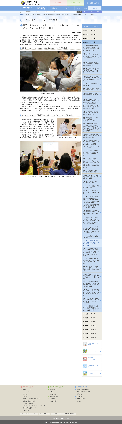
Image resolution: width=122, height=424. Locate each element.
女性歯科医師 (53, 401)
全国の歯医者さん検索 (29, 401)
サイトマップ (25, 413)
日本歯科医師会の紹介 (83, 389)
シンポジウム (26, 391)
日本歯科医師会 (82, 387)
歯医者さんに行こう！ (29, 389)
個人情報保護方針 (69, 413)
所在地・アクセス (82, 398)
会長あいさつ (31, 12)
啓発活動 (25, 394)
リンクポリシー (56, 413)
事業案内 (79, 394)
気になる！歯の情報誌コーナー (31, 398)
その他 (78, 401)
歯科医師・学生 (54, 396)
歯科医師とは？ (54, 389)
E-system (52, 398)
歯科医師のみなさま (56, 387)
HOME (23, 12)
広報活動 (25, 396)
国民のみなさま (28, 387)
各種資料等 (53, 394)
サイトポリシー (44, 413)
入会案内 (79, 396)
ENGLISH (39, 12)
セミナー (52, 391)
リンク (35, 413)
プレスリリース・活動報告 (90, 26)
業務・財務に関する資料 (83, 391)
